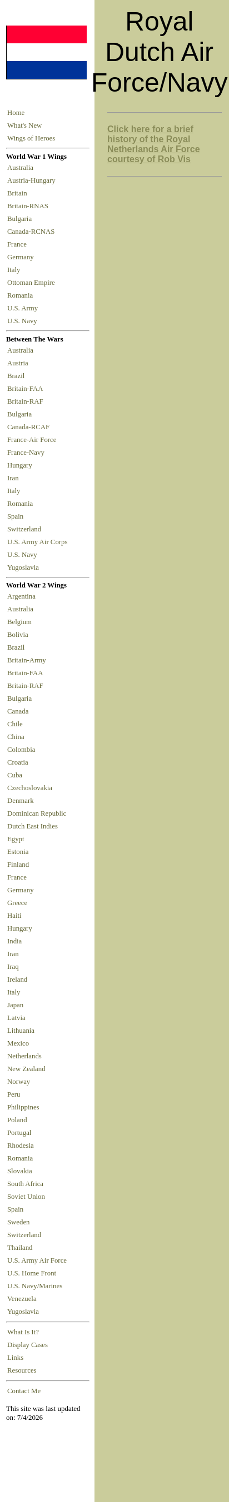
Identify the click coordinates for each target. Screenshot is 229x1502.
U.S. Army (23, 308)
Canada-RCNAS (32, 231)
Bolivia (17, 635)
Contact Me (24, 1391)
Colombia (21, 749)
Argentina (21, 596)
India (14, 941)
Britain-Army (26, 660)
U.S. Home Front (31, 1273)
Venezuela (22, 1299)
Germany (22, 257)
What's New (24, 125)
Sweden (18, 1222)
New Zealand (26, 1069)
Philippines (23, 1107)
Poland (17, 1120)
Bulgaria (21, 219)
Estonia (17, 852)
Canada (17, 711)
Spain (15, 516)
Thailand (19, 1248)
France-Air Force (33, 440)
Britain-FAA (26, 389)
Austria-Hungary (33, 180)
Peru (13, 1094)
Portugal (19, 1133)
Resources (22, 1370)
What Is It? (23, 1332)
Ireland (17, 979)
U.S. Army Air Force (37, 1260)
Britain (19, 193)
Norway (18, 1082)
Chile (15, 724)
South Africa (25, 1184)
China (15, 737)
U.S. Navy (23, 321)
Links (15, 1358)
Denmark (20, 801)
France (18, 244)
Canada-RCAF (30, 427)
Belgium (19, 622)
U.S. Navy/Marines (34, 1286)
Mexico (18, 1043)
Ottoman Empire (32, 283)
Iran (14, 478)
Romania (22, 295)
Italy (15, 270)
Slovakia (19, 1171)
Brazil (17, 376)
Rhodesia (20, 1145)
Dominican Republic (36, 813)
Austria (19, 363)
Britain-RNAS (29, 206)
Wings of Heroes (31, 138)
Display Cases (27, 1345)
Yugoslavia (24, 567)
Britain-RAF (27, 401)
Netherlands (24, 1056)
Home (15, 113)
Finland (18, 864)
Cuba (14, 775)
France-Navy (27, 452)
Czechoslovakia (29, 788)
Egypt (15, 839)
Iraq (13, 967)
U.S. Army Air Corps (38, 542)
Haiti (14, 916)
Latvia (16, 1018)
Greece (17, 903)
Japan (15, 1005)
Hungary (21, 465)
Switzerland (25, 529)
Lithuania (20, 1030)
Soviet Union (26, 1196)
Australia (22, 168)
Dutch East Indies (32, 826)
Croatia (17, 762)
